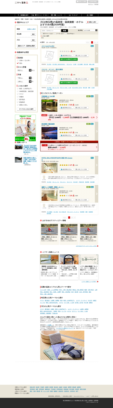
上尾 (96, 290)
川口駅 (74, 64)
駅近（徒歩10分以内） (52, 302)
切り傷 (86, 302)
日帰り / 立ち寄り (24, 60)
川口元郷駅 (80, 64)
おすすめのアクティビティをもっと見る (86, 246)
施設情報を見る (67, 55)
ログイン (90, 4)
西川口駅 (86, 64)
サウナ (42, 300)
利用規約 (91, 400)
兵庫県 (47, 387)
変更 (33, 34)
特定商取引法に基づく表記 (81, 400)
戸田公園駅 (49, 89)
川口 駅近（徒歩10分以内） (59, 64)
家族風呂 (22, 102)
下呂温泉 (53, 389)
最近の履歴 (93, 1)
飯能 (85, 290)
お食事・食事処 (55, 300)
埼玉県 (37, 387)
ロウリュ (74, 311)
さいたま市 (43, 290)
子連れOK (55, 313)
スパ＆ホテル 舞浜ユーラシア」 (65, 328)
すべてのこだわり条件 (26, 109)
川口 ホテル (69, 64)
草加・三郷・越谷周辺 (46, 294)
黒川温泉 (71, 389)
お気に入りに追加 (82, 55)
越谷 (90, 292)
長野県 (70, 387)
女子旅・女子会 (79, 302)
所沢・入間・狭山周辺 (65, 290)
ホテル (61, 302)
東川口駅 (75, 182)
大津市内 (72, 391)
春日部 (76, 292)
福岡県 (79, 387)
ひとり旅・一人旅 (69, 302)
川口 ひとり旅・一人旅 (65, 87)
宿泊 (61, 300)
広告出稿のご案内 (67, 396)
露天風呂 (47, 300)
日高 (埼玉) (91, 290)
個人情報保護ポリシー (68, 400)
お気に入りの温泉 (81, 1)
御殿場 (55, 391)
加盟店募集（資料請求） (54, 396)
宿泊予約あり (71, 33)
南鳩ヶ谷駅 (91, 64)
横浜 (31, 391)
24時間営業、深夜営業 (26, 91)
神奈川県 (32, 387)
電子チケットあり (48, 33)
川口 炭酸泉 (49, 212)
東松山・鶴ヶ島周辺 (78, 290)
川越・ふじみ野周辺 (52, 290)
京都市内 (66, 391)
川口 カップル (55, 87)
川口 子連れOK (62, 212)
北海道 (65, 387)
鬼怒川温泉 (83, 389)
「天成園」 (49, 325)
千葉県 (42, 387)
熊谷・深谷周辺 (66, 292)
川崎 (34, 391)
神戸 (77, 391)
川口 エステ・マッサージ (73, 212)
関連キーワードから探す (22, 393)
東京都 (56, 387)
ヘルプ (87, 396)
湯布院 (77, 389)
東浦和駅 (87, 182)
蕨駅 (89, 87)
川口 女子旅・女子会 (77, 87)
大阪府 (60, 387)
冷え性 (90, 300)
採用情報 (96, 400)
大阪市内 (60, 391)
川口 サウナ (69, 182)
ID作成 (96, 4)
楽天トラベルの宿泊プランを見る (69, 59)
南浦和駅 (91, 212)
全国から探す (31, 29)
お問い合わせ (94, 396)
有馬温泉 (41, 389)
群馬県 (51, 387)
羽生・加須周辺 (44, 292)
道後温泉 (66, 389)
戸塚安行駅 (81, 182)
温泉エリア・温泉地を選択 (26, 46)
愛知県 (74, 387)
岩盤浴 (91, 302)
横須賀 (38, 391)
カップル (42, 302)
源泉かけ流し (23, 105)
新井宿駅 (92, 182)
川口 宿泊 (49, 64)
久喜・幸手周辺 (83, 292)
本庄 (72, 292)
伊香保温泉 (59, 389)
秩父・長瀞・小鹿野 (55, 292)
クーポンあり (60, 33)
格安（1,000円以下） (69, 300)
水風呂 (94, 300)
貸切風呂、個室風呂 (45, 313)
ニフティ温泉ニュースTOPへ (89, 281)
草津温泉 (32, 389)
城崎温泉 (47, 389)
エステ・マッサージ (81, 300)
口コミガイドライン (79, 396)
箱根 (37, 389)
